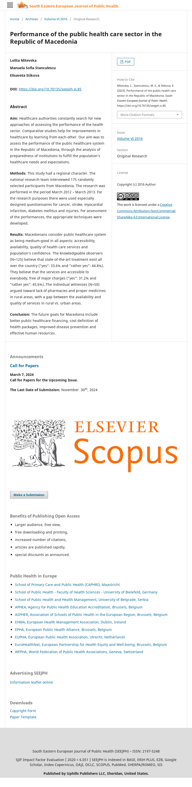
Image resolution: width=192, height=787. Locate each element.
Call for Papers (24, 365)
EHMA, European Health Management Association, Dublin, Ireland (70, 622)
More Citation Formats (137, 114)
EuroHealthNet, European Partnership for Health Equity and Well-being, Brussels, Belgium (91, 644)
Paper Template (23, 717)
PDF (127, 61)
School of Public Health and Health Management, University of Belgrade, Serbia (81, 599)
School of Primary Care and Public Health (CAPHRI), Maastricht (67, 584)
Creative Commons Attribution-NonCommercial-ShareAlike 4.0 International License (146, 210)
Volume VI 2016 (55, 19)
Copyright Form (23, 710)
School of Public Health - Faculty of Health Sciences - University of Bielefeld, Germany (86, 592)
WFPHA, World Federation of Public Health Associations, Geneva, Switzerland (79, 651)
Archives (32, 19)
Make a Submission (29, 495)
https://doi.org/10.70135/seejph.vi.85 (50, 89)
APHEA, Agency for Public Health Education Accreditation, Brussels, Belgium (78, 607)
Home (14, 19)
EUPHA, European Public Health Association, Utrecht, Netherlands (70, 637)
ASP (18, 614)
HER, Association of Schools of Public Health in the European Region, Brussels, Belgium (94, 614)
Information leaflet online (31, 682)
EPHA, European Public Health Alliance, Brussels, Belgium (63, 629)
